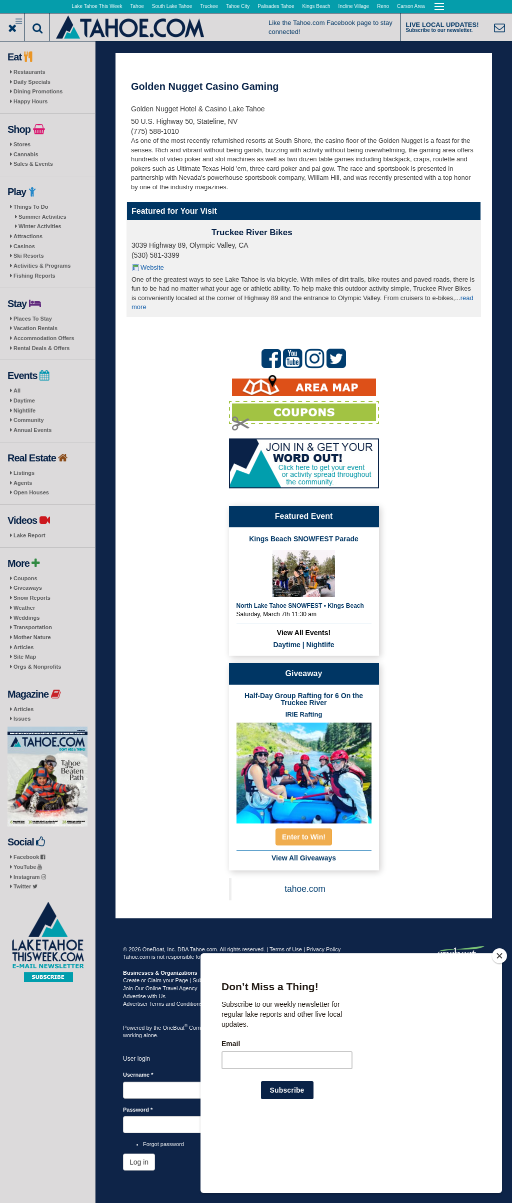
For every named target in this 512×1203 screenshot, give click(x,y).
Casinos (24, 246)
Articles (24, 647)
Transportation (33, 627)
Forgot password (163, 1144)
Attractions (28, 236)
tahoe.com (305, 889)
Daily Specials (32, 82)
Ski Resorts (29, 256)
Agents (23, 483)
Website (152, 267)
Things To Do (31, 207)
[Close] (499, 1020)
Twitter (26, 886)
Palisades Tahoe (276, 6)
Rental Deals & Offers (42, 348)
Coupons (26, 578)
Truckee (209, 6)
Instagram (30, 877)
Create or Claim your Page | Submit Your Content (183, 980)
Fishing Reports (35, 276)
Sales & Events (33, 164)
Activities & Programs (42, 266)
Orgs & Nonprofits (37, 667)
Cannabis (26, 154)
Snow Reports (32, 598)
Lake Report (30, 535)
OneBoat (175, 1028)
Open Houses (31, 492)
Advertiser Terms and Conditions (162, 1004)
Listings (24, 473)
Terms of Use (286, 949)
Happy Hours (31, 101)
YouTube (28, 867)
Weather (24, 608)
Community (29, 420)
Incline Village (354, 6)
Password (137, 1110)
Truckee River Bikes (252, 232)
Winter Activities (40, 226)
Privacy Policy (323, 949)
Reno (383, 6)
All (17, 391)
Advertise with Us (144, 996)
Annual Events (33, 430)
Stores (22, 144)
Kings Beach (316, 6)
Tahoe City (238, 6)
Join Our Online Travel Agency (160, 988)
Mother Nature (32, 637)
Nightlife (25, 410)
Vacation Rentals (36, 328)
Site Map (25, 657)
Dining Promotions (38, 91)
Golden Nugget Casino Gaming (205, 86)
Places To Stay (33, 319)
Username (138, 1075)
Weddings (27, 618)
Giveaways (28, 588)
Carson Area (411, 6)
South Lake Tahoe (172, 6)
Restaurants (30, 72)
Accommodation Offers (44, 338)
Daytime (24, 400)
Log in (139, 1162)
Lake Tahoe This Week (97, 6)
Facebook (29, 857)
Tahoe (137, 6)
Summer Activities (42, 217)
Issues (22, 719)
